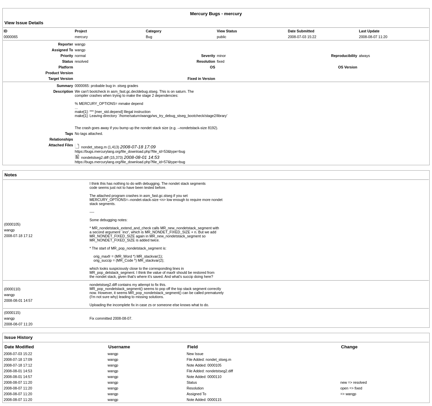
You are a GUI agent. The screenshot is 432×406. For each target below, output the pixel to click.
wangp (9, 230)
